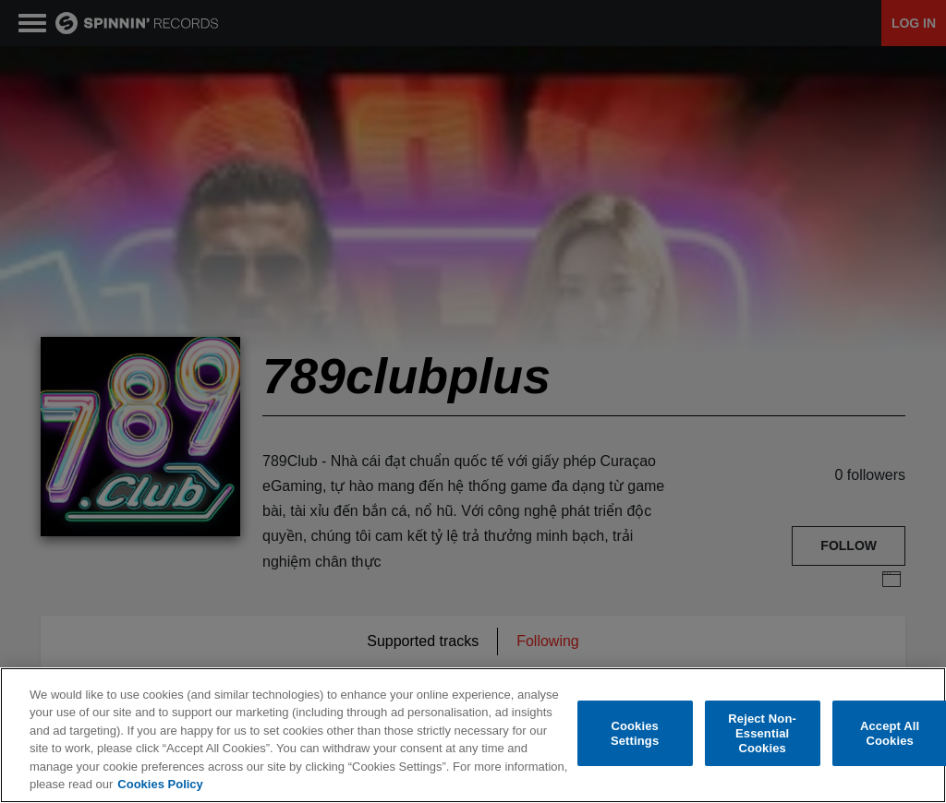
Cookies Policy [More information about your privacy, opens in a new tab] (159, 784)
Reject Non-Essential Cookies (762, 734)
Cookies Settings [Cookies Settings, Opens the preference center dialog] (635, 733)
